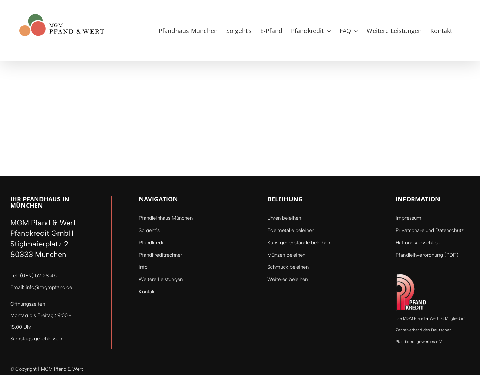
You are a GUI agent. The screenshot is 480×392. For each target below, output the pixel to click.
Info (143, 267)
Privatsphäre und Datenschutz (430, 230)
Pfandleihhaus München (166, 218)
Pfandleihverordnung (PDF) (427, 255)
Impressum (408, 218)
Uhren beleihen (284, 218)
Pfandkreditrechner (160, 255)
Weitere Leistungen (161, 279)
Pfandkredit (152, 243)
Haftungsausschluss (418, 243)
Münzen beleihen (286, 255)
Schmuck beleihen (288, 267)
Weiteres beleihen (287, 279)
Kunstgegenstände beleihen (298, 243)
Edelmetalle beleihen (290, 230)
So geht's (149, 230)
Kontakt (147, 292)
